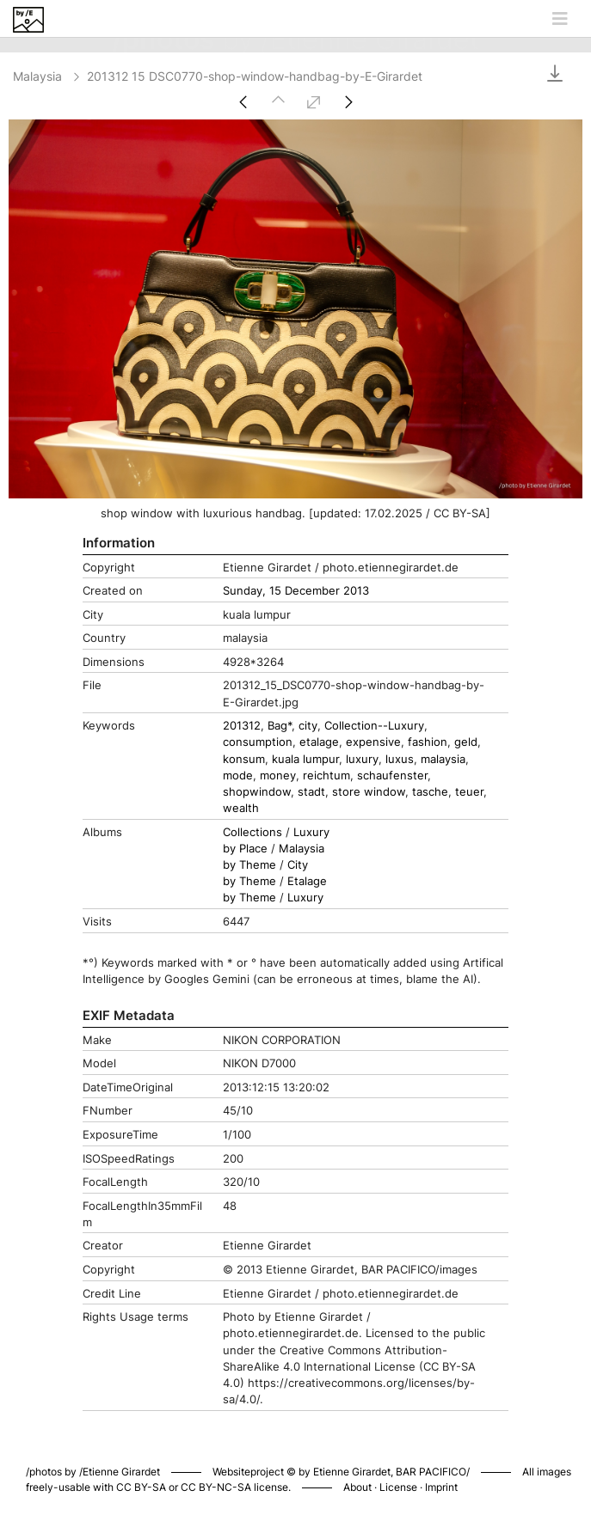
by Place (245, 848)
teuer (469, 791)
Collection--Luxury (374, 725)
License (398, 1487)
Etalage (307, 881)
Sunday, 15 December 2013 (296, 590)
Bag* (280, 725)
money (278, 775)
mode (238, 775)
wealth (241, 808)
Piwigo (522, 1454)
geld (465, 742)
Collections (252, 832)
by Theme (249, 864)
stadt (311, 791)
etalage (319, 742)
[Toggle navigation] (560, 19)
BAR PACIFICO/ (433, 1471)
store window (368, 791)
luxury (362, 759)
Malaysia (48, 76)
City (297, 864)
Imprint (441, 1487)
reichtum (326, 775)
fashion (427, 742)
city (308, 725)
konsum (244, 759)
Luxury (311, 832)
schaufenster (392, 775)
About (357, 1487)
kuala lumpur (305, 759)
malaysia (443, 759)
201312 (242, 725)
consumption (257, 742)
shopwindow (257, 791)
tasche (430, 791)
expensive (373, 742)
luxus (399, 759)
